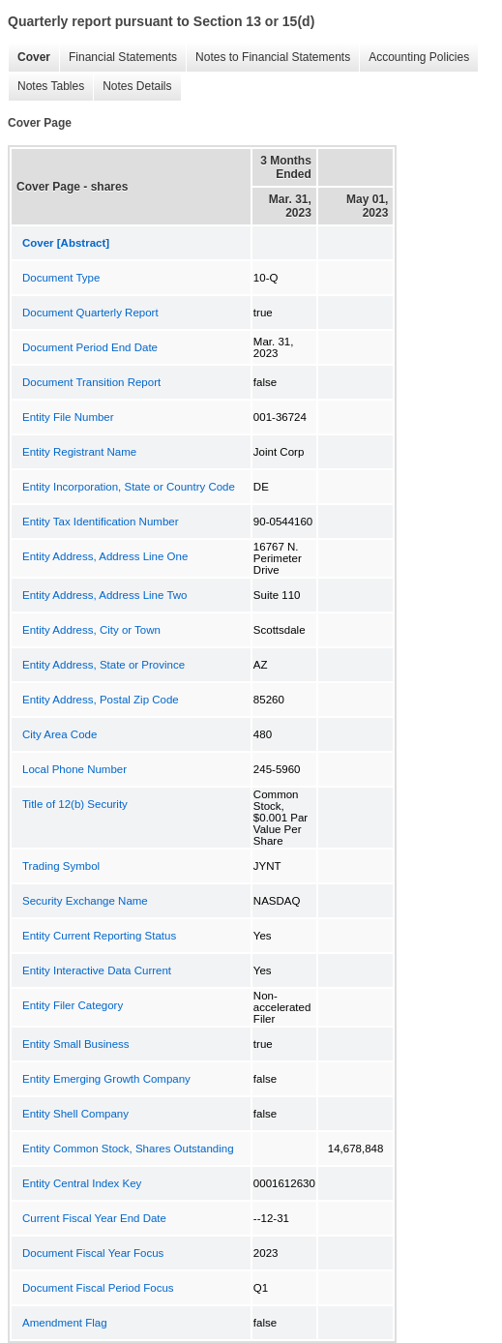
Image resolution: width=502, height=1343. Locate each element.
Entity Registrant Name (79, 452)
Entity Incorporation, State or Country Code (128, 486)
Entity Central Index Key (81, 1183)
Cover (29, 57)
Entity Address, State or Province (103, 665)
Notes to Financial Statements (268, 57)
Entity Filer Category (72, 1005)
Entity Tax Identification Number (100, 521)
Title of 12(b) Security (75, 804)
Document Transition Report (91, 382)
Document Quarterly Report (90, 312)
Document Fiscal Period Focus (98, 1288)
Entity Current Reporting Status (99, 935)
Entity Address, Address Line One (105, 556)
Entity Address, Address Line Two (104, 595)
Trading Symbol (61, 866)
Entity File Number (68, 417)
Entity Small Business (76, 1044)
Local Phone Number (74, 769)
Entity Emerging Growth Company (106, 1079)
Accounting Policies (414, 57)
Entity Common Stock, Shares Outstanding (128, 1148)
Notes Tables (46, 86)
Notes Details (132, 86)
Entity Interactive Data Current (96, 970)
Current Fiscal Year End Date (94, 1218)
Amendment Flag (64, 1322)
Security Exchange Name (85, 901)
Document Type (61, 278)
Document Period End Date (90, 347)
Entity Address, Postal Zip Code (100, 699)
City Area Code (59, 734)
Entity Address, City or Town (91, 630)
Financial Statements (118, 57)
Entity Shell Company (75, 1113)
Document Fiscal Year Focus (92, 1253)
